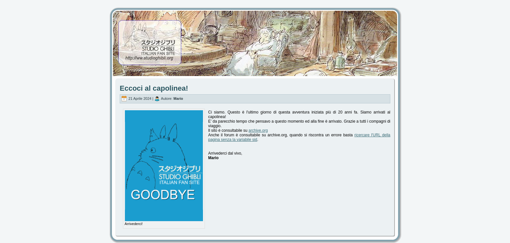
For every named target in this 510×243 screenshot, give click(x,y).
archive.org (258, 130)
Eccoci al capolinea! (154, 88)
